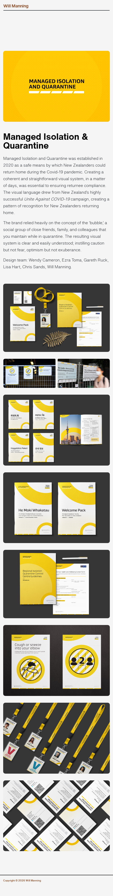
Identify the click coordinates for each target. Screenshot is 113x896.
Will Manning (15, 6)
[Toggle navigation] (104, 6)
